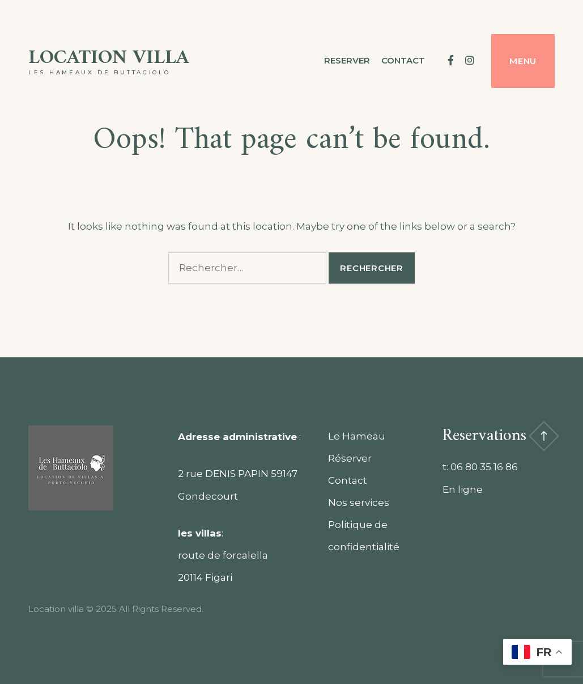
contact (403, 60)
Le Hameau (356, 436)
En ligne (462, 489)
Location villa (108, 58)
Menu (523, 61)
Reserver (347, 60)
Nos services (358, 502)
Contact (347, 480)
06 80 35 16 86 (484, 466)
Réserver (350, 458)
